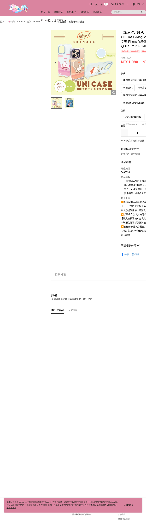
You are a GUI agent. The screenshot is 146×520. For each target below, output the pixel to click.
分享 (125, 254)
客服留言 (122, 514)
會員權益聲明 (124, 519)
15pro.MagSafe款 (132, 117)
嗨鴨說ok (128, 87)
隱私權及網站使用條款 (82, 514)
